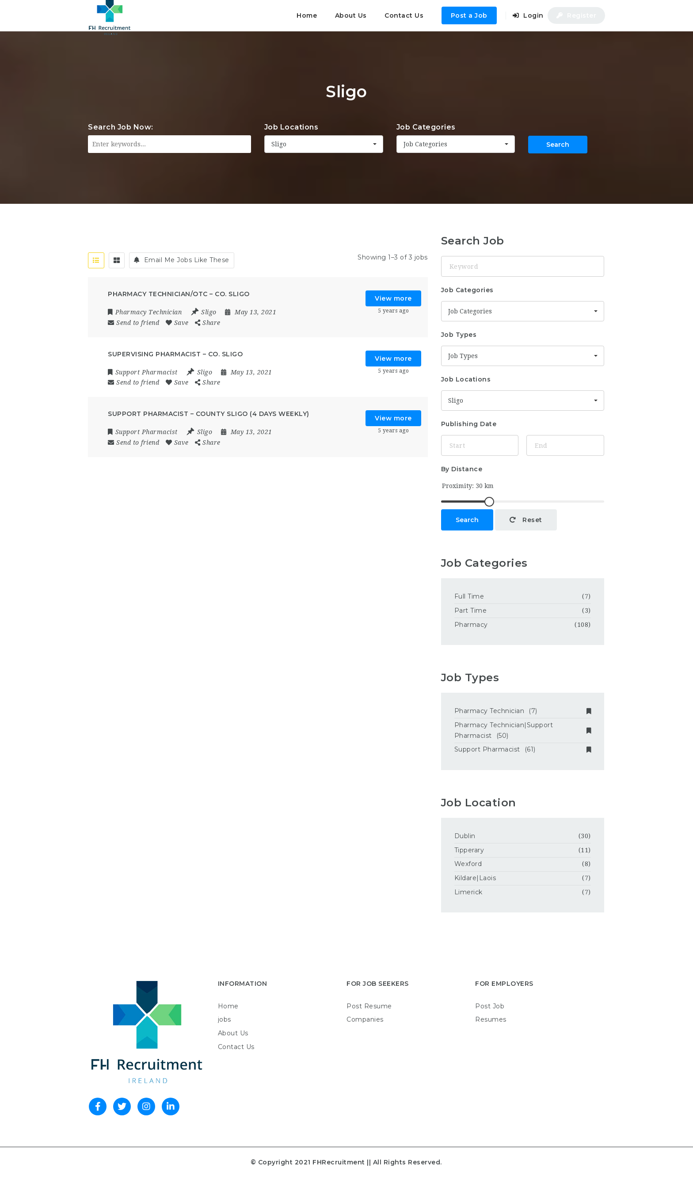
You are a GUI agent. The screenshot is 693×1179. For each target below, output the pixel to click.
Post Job (489, 1006)
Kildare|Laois (475, 878)
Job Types (459, 335)
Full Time (469, 596)
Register (576, 15)
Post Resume (369, 1006)
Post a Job (469, 15)
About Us (351, 15)
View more (393, 298)
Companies (365, 1019)
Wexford (469, 864)
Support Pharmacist (522, 749)
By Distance (462, 469)
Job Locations (291, 127)
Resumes (490, 1019)
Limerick (468, 892)
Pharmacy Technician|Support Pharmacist (522, 730)
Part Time (470, 610)
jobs (224, 1019)
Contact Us (404, 15)
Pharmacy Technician (522, 711)
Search (557, 145)
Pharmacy (471, 625)
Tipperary (469, 850)
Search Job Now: (120, 127)
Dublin (465, 836)
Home (307, 15)
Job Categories (426, 127)
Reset (526, 520)
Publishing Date (469, 424)
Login (528, 15)
